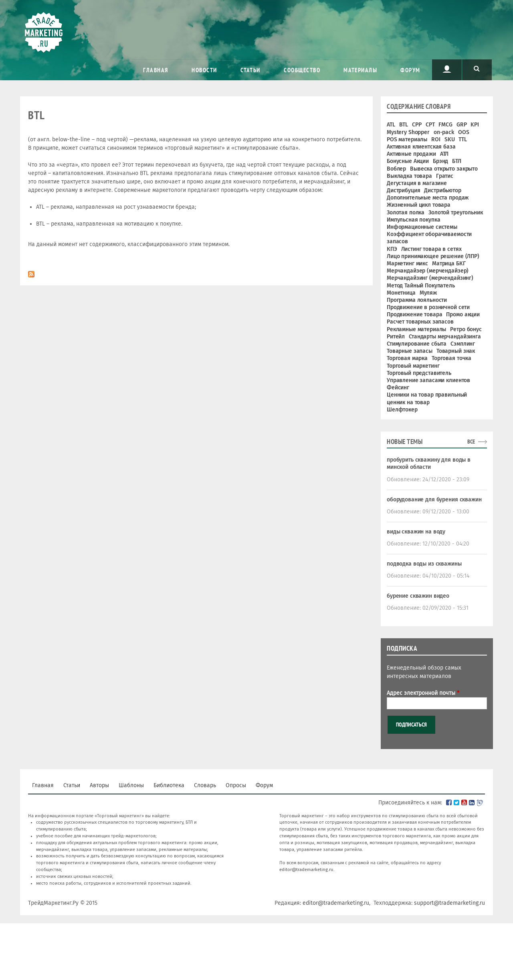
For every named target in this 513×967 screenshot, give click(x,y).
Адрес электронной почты (423, 693)
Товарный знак (455, 351)
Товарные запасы (409, 351)
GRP (461, 124)
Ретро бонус (465, 329)
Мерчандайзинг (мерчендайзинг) (430, 278)
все (471, 441)
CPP (417, 124)
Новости (204, 70)
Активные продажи (411, 154)
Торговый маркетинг (413, 365)
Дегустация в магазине (417, 183)
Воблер (396, 168)
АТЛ (444, 154)
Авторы (99, 785)
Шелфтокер (402, 409)
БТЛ (456, 161)
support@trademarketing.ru (449, 903)
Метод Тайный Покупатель (421, 285)
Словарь (205, 785)
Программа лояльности (417, 300)
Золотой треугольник (455, 212)
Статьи (250, 70)
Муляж (428, 292)
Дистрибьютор (442, 190)
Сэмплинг (462, 343)
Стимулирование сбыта (416, 343)
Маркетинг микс (407, 263)
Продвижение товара (414, 314)
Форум (410, 70)
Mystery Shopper (408, 132)
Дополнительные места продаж (428, 197)
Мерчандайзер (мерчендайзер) (428, 270)
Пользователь (447, 69)
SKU (449, 139)
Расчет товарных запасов (420, 321)
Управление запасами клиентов (428, 380)
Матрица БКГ (448, 263)
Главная (155, 70)
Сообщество (302, 70)
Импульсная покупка (413, 219)
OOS (463, 132)
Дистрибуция (403, 190)
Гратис (444, 176)
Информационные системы (422, 227)
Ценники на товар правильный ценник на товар (427, 398)
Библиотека (168, 785)
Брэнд (440, 161)
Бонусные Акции (408, 161)
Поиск (477, 69)
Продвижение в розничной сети (428, 307)
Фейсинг (398, 387)
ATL (391, 124)
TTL (462, 139)
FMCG (445, 124)
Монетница (401, 292)
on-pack (444, 132)
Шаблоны (131, 785)
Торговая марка (407, 358)
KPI (475, 124)
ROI (435, 139)
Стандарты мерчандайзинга (445, 336)
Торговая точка (451, 358)
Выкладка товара (409, 176)
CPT (430, 124)
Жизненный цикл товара (418, 205)
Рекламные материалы (416, 329)
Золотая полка (405, 212)
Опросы (236, 785)
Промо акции (462, 314)
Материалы (360, 70)
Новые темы (404, 442)
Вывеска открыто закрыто (444, 168)
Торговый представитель (419, 373)
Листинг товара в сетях (431, 249)
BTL (403, 124)
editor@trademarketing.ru (306, 869)
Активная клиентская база (421, 146)
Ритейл (396, 336)
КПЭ (392, 249)
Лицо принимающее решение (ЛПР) (433, 256)
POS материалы (407, 139)
